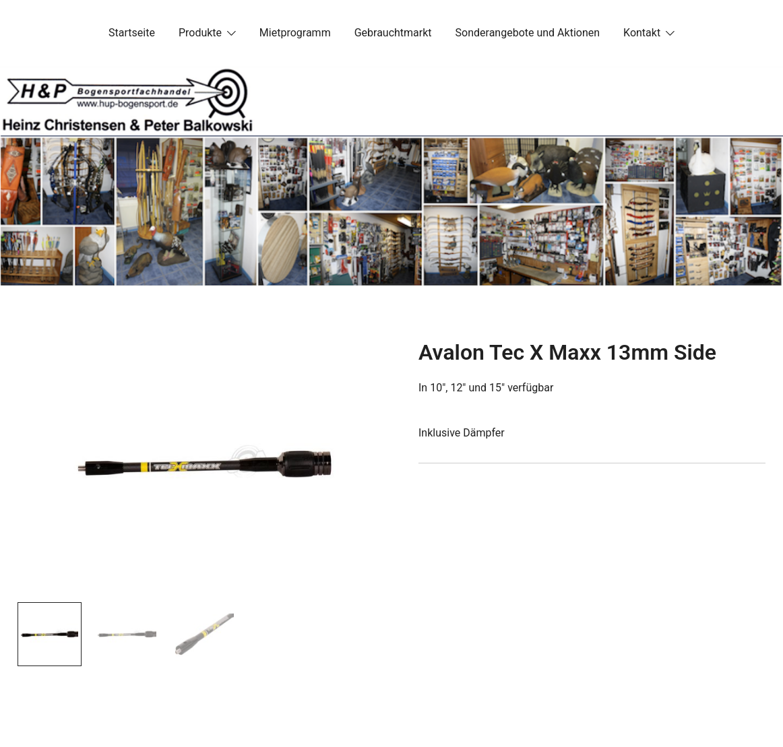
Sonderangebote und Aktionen (528, 32)
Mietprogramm (295, 32)
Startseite (131, 32)
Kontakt (641, 32)
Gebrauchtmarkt (393, 32)
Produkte (200, 32)
